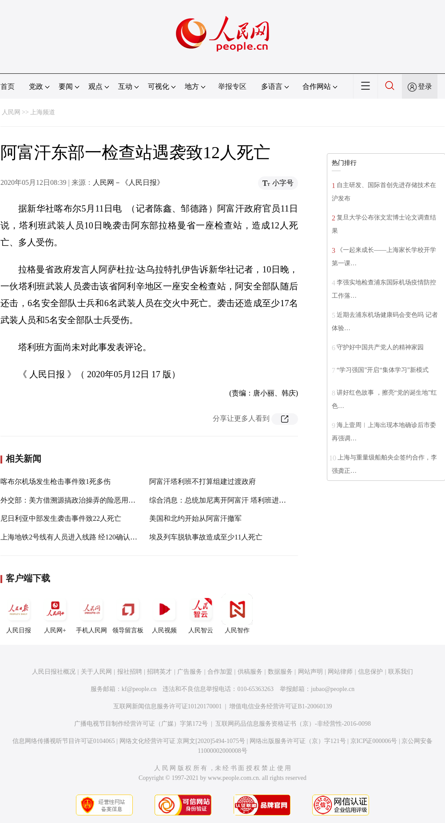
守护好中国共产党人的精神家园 (380, 347)
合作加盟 (219, 671)
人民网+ (55, 614)
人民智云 (200, 614)
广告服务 (189, 671)
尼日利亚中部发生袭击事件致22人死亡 (60, 518)
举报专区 (232, 86)
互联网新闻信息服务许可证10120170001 (167, 706)
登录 (425, 86)
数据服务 (280, 671)
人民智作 (237, 614)
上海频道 (42, 112)
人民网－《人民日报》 (128, 182)
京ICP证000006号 (373, 741)
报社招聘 (129, 671)
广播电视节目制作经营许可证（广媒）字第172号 (141, 723)
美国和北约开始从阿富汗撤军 (195, 518)
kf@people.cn (139, 689)
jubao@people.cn (332, 689)
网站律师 (340, 671)
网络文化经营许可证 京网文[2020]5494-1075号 (182, 741)
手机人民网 (91, 614)
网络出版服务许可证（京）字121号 (298, 741)
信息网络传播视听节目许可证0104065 (63, 741)
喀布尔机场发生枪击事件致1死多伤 (55, 481)
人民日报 (18, 614)
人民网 (11, 112)
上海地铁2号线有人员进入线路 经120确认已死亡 (75, 537)
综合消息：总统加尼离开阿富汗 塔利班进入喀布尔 (228, 500)
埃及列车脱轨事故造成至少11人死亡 (205, 537)
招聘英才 (159, 671)
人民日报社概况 (53, 671)
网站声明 (310, 671)
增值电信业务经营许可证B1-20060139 (280, 706)
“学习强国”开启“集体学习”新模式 (383, 370)
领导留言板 (127, 614)
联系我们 (400, 671)
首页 (7, 86)
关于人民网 (96, 671)
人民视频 (164, 614)
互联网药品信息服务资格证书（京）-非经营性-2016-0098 (293, 723)
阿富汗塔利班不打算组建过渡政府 (202, 481)
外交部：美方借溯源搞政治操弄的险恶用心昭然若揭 (82, 500)
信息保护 (370, 671)
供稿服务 (250, 671)
